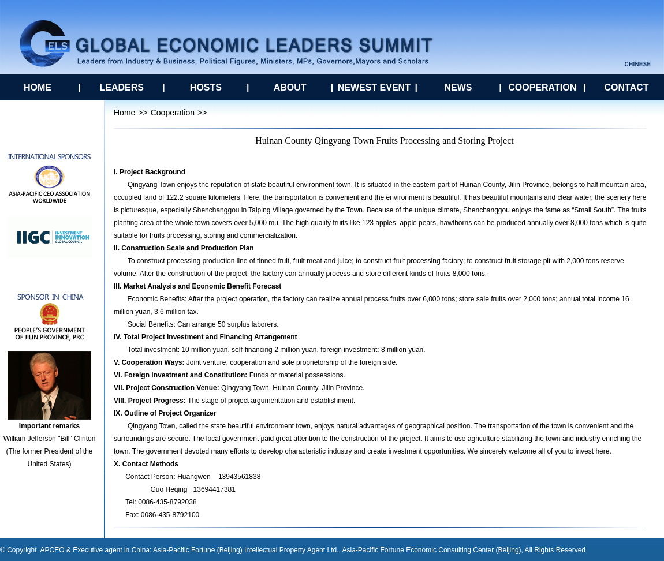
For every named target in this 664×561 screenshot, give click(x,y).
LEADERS (121, 87)
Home (124, 112)
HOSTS (206, 87)
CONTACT (626, 87)
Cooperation (173, 112)
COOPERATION (542, 87)
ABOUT (290, 87)
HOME (37, 87)
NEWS (458, 87)
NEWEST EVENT (374, 87)
